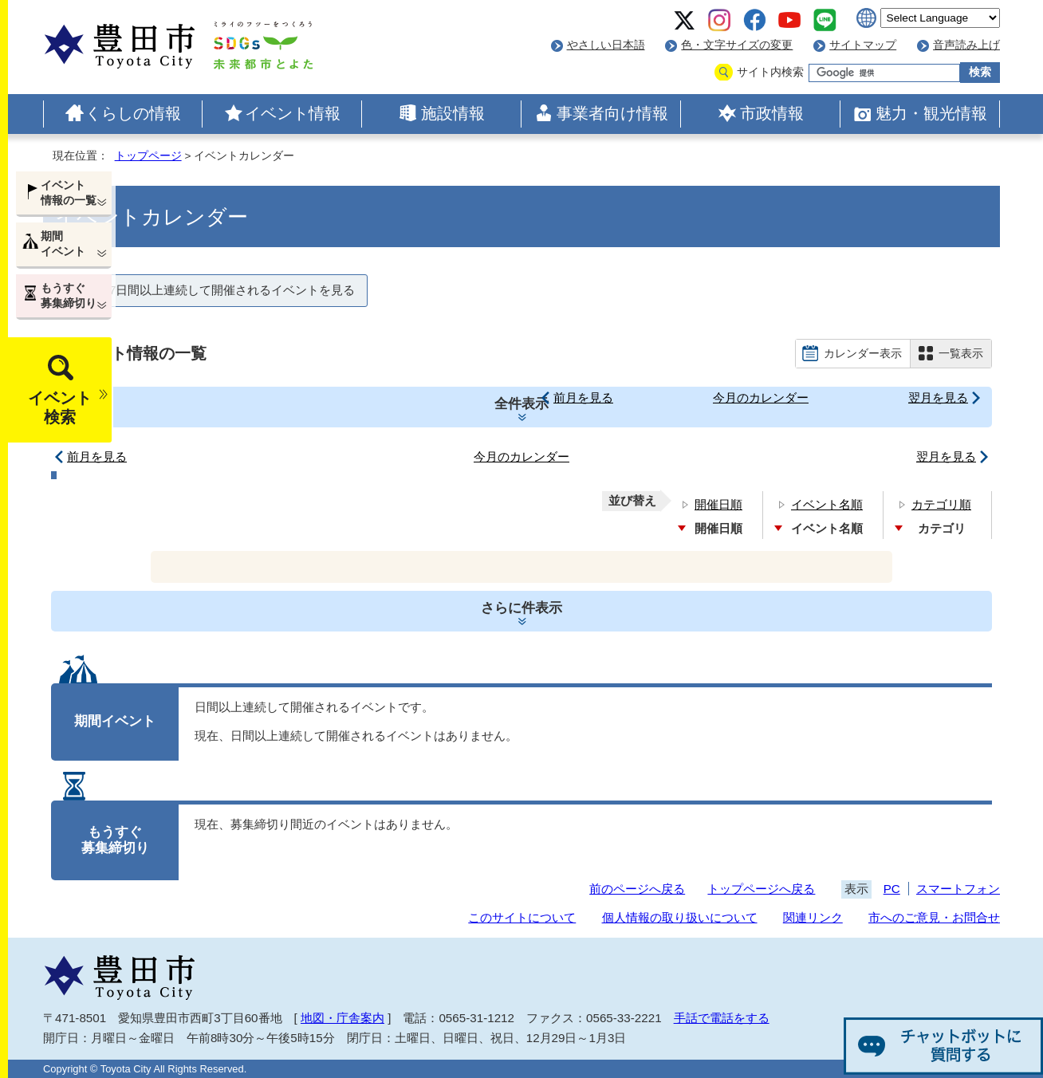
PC (892, 888)
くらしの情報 (133, 113)
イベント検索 (60, 407)
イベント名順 (827, 504)
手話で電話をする (721, 1018)
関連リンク (813, 917)
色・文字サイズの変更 (737, 45)
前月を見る (583, 397)
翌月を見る (938, 397)
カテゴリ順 (941, 504)
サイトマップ (862, 45)
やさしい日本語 (606, 45)
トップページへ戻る (761, 888)
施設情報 (453, 113)
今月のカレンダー (761, 397)
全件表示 (521, 403)
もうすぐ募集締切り (68, 295)
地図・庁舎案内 (342, 1018)
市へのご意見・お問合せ (934, 917)
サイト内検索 (770, 72)
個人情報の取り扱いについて (680, 917)
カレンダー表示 (863, 353)
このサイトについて (522, 917)
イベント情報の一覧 (68, 193)
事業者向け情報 (612, 113)
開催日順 (718, 504)
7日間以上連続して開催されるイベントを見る (232, 290)
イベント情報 (292, 113)
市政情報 (772, 113)
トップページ (148, 156)
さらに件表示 (521, 608)
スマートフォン (958, 888)
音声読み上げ (966, 45)
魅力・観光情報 (931, 113)
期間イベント (63, 244)
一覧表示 (961, 353)
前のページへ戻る (637, 888)
